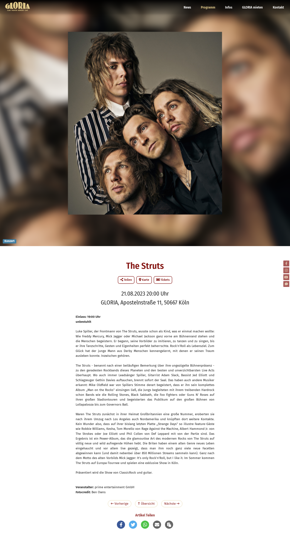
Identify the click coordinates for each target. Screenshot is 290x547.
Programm (210, 5)
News (190, 5)
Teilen (126, 280)
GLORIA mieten (253, 5)
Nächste (171, 504)
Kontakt (278, 5)
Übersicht (146, 504)
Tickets (163, 280)
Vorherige (119, 504)
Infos (230, 5)
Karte (144, 280)
